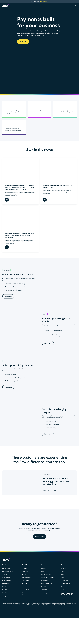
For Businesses (6, 568)
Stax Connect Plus (7, 580)
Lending (24, 574)
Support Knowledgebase (48, 577)
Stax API (4, 593)
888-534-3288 (44, 1)
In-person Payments (27, 587)
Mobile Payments (26, 577)
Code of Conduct (64, 604)
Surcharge (24, 568)
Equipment (25, 571)
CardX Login (44, 593)
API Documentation (46, 574)
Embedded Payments (28, 590)
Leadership (64, 574)
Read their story (49, 490)
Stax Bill (5, 361)
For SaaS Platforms (7, 571)
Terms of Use (51, 604)
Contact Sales (65, 580)
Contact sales (39, 536)
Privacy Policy (57, 604)
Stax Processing (6, 587)
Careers (63, 571)
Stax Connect (6, 270)
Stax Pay (45, 314)
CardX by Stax (46, 405)
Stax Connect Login (46, 583)
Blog (42, 571)
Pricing (4, 596)
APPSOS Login (45, 590)
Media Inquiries (65, 590)
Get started (23, 41)
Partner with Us (65, 587)
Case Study (47, 474)
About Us (63, 568)
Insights (43, 568)
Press (62, 577)
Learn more (8, 296)
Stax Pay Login (45, 580)
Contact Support (65, 583)
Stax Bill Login (45, 587)
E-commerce (25, 580)
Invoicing (24, 583)
